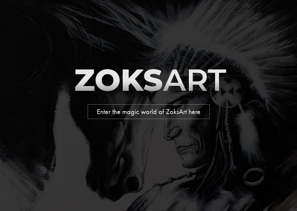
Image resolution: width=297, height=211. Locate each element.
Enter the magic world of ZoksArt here (149, 112)
